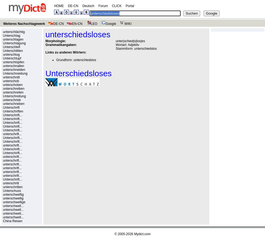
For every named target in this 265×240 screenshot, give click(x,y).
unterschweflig (13, 194)
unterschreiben (13, 89)
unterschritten (13, 187)
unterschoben (13, 85)
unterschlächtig (14, 32)
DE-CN (73, 6)
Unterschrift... (12, 115)
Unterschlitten (13, 51)
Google (108, 24)
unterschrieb (12, 100)
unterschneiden (14, 70)
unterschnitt (11, 77)
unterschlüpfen (13, 62)
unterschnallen (13, 66)
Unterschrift (11, 107)
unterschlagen (13, 39)
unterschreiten (13, 92)
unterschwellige (14, 202)
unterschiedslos (145, 49)
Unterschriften (13, 111)
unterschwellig (13, 198)
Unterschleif (11, 47)
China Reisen (12, 221)
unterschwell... (13, 206)
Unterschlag (11, 36)
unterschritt (11, 183)
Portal (130, 6)
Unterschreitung (14, 96)
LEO (91, 24)
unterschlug (11, 54)
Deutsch (88, 6)
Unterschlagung (14, 43)
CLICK (116, 6)
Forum (103, 6)
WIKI (125, 24)
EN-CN (74, 24)
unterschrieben (13, 104)
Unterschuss (12, 191)
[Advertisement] (90, 128)
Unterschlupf (12, 58)
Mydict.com (142, 234)
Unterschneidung (15, 73)
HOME (59, 6)
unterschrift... (12, 134)
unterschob (11, 81)
